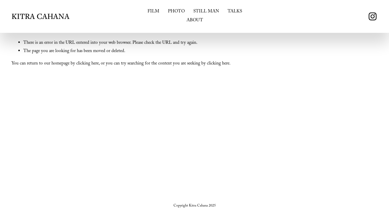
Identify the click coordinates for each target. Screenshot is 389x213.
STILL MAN (206, 12)
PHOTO (176, 12)
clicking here (87, 64)
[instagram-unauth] (372, 16)
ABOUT (195, 21)
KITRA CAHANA (40, 16)
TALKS (235, 12)
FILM (153, 12)
